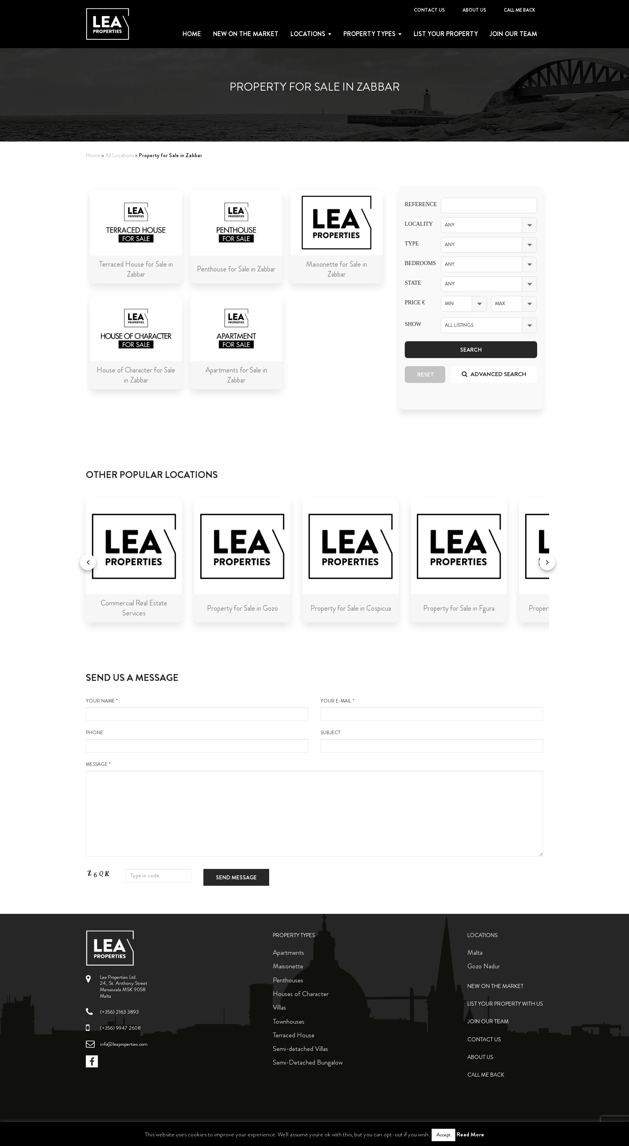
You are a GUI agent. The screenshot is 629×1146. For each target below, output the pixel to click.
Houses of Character (301, 993)
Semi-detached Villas (300, 1048)
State (413, 283)
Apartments (288, 952)
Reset (425, 375)
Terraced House (293, 1035)
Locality (417, 224)
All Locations (119, 155)
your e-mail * (432, 709)
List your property (446, 34)
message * (314, 808)
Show (413, 324)
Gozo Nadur (483, 966)
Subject (432, 741)
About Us (474, 10)
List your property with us (505, 1004)
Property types (369, 34)
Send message (236, 877)
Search (471, 350)
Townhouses (288, 1021)
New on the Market (245, 34)
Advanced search (494, 374)
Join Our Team (513, 34)
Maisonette (288, 966)
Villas (279, 1007)
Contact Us (429, 10)
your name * (197, 709)
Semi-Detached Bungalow (308, 1062)
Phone (197, 741)
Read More (470, 1134)
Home (192, 34)
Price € (415, 303)
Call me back (519, 10)
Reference (417, 204)
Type (412, 244)
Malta (475, 952)
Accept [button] (443, 1134)
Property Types (294, 935)
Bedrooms (417, 263)
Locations (307, 34)
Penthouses (288, 980)
